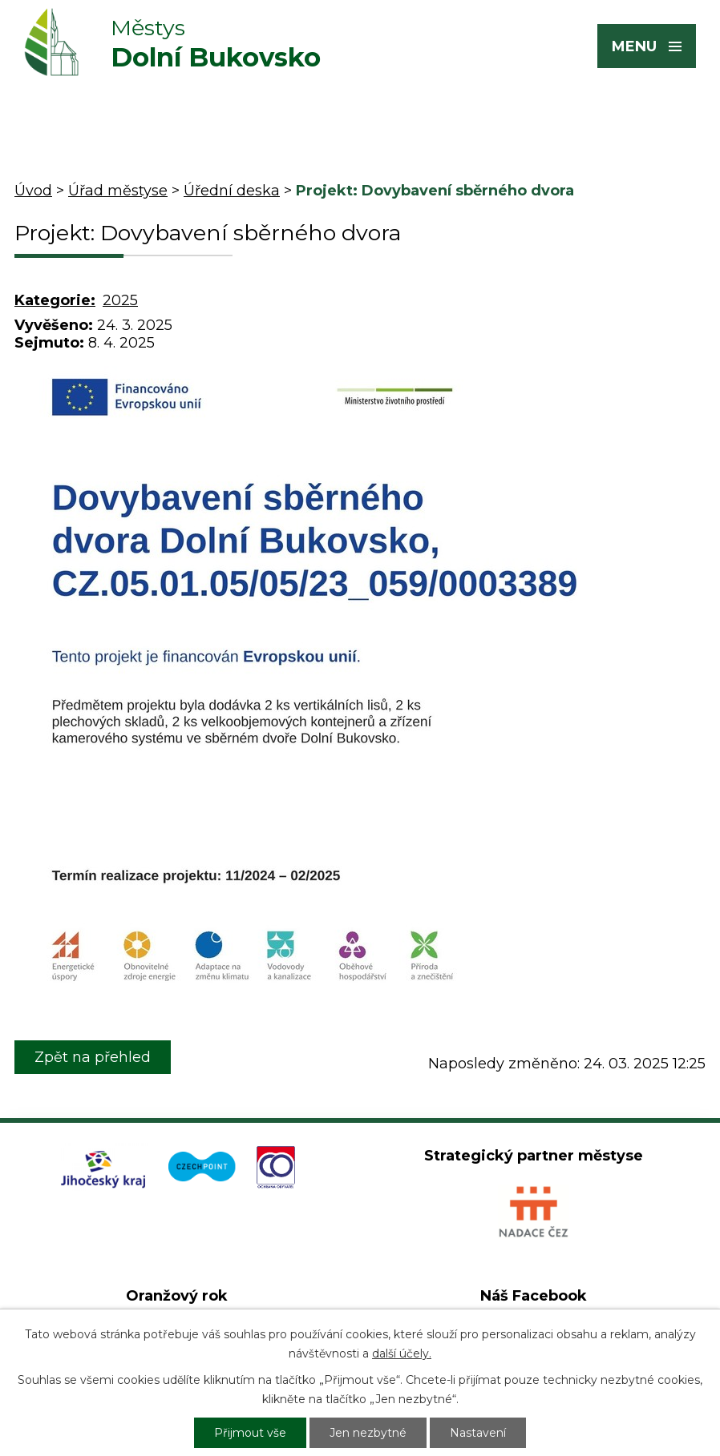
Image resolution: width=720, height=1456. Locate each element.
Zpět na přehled (92, 1057)
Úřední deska (232, 190)
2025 (120, 300)
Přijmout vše (250, 1433)
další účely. (401, 1353)
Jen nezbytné (368, 1433)
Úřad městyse (118, 190)
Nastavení (478, 1433)
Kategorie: (54, 300)
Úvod (33, 190)
